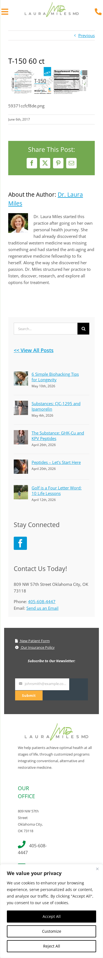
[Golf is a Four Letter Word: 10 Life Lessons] (21, 488)
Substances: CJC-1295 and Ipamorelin (56, 406)
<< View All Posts (34, 350)
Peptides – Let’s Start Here (56, 462)
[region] (51, 911)
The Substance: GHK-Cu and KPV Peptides (58, 435)
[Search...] (45, 329)
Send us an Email (42, 608)
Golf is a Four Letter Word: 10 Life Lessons (57, 490)
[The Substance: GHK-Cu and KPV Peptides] (21, 433)
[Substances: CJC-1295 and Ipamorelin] (21, 404)
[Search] (83, 329)
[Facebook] (20, 543)
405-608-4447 (41, 601)
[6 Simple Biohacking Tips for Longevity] (21, 374)
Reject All (51, 946)
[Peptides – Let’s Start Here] (21, 463)
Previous (86, 35)
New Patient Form (32, 640)
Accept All (52, 916)
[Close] (97, 868)
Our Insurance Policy (35, 647)
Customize (51, 931)
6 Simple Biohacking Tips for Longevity (55, 376)
